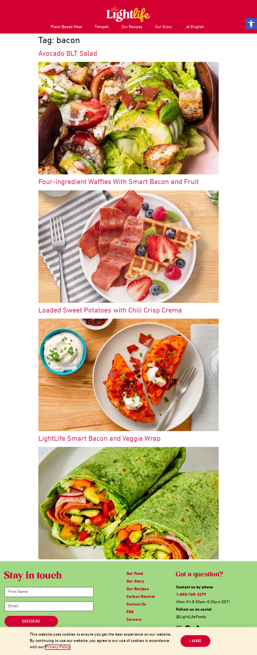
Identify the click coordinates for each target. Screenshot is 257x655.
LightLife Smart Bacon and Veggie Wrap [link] (99, 439)
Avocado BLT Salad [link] (67, 54)
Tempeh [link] (102, 27)
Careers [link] (133, 620)
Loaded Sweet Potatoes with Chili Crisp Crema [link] (110, 310)
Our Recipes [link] (132, 27)
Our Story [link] (163, 27)
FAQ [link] (130, 612)
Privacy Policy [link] (57, 647)
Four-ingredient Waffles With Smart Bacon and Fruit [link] (118, 182)
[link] (251, 24)
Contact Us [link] (136, 604)
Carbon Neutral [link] (140, 597)
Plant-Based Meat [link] (67, 27)
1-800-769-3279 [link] (191, 595)
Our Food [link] (134, 574)
